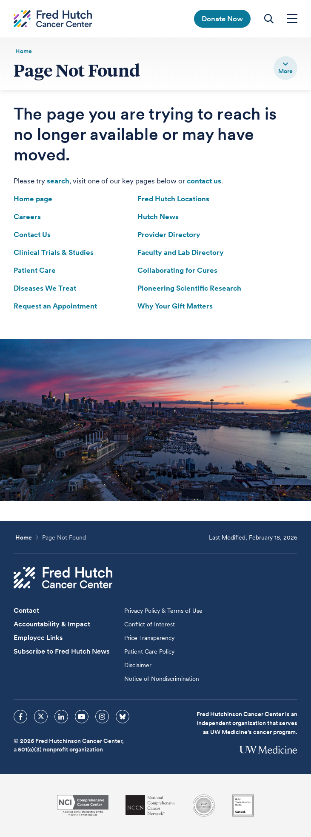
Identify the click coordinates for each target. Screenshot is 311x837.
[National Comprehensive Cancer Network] (151, 805)
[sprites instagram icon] (102, 716)
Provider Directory (168, 234)
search (58, 181)
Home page (33, 198)
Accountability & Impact (52, 624)
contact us (204, 181)
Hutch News (158, 216)
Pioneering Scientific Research (189, 288)
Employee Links (38, 638)
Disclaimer (137, 665)
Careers (27, 216)
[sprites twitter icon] (41, 716)
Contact (26, 610)
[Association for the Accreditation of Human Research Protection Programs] (204, 805)
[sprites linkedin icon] (61, 716)
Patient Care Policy (149, 651)
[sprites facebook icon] (20, 716)
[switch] (285, 68)
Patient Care (35, 270)
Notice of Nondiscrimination (161, 678)
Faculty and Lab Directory (180, 252)
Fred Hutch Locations (173, 198)
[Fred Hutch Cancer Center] (63, 577)
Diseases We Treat (45, 288)
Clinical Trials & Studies (54, 252)
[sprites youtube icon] (81, 716)
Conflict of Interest (149, 624)
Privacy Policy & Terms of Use (163, 610)
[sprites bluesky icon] (122, 716)
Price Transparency (149, 637)
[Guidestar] (243, 805)
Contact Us (32, 234)
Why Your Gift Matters (175, 306)
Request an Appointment (55, 306)
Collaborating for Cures (177, 270)
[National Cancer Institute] (82, 805)
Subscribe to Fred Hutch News (61, 651)
